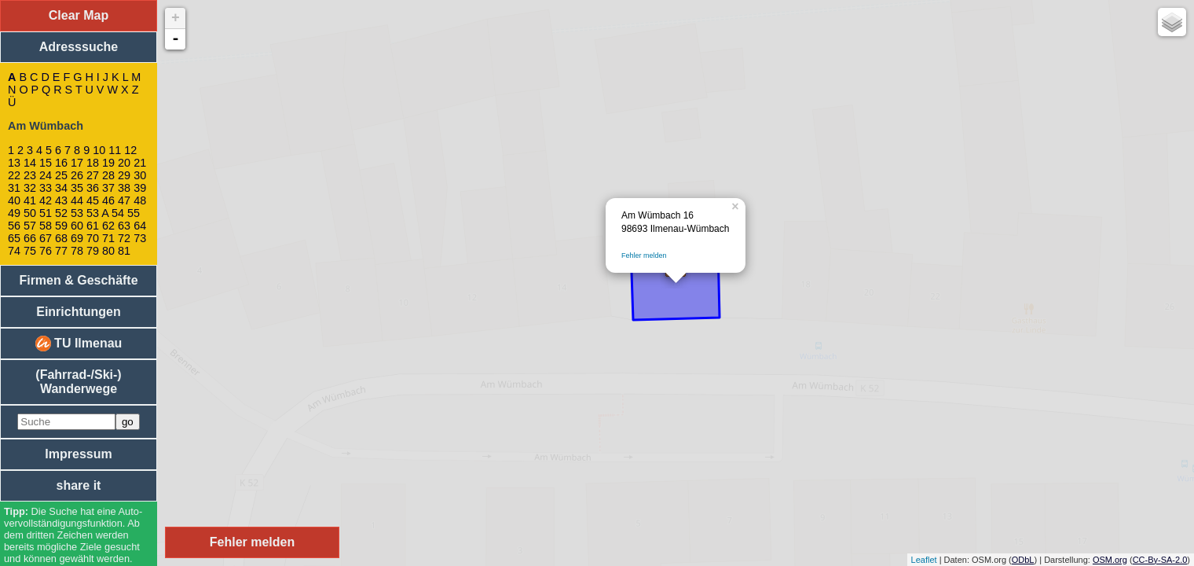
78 (77, 250)
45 (92, 200)
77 (61, 250)
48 (140, 200)
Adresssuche (79, 46)
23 (30, 175)
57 (30, 225)
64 (140, 225)
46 (108, 200)
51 (45, 213)
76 (45, 250)
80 (108, 250)
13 (14, 162)
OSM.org (1110, 559)
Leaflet (924, 559)
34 (61, 188)
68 (61, 238)
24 (45, 175)
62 (108, 225)
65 (14, 238)
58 (45, 225)
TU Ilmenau (79, 343)
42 (45, 200)
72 (124, 238)
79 (92, 250)
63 (124, 225)
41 (30, 200)
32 (30, 188)
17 (77, 162)
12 (130, 150)
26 (77, 175)
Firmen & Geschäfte (78, 280)
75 (30, 250)
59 (61, 225)
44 (77, 200)
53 (77, 213)
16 (61, 162)
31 (14, 188)
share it (79, 485)
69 (77, 238)
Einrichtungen (78, 311)
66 (30, 238)
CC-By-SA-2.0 (1160, 559)
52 (61, 213)
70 (92, 238)
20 (124, 162)
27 (92, 175)
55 (133, 213)
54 (118, 213)
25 (61, 175)
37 (108, 188)
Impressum (78, 454)
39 (140, 188)
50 (30, 213)
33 (45, 188)
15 (45, 162)
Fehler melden (644, 255)
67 (45, 238)
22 (14, 175)
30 (140, 175)
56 (14, 225)
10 (99, 150)
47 (124, 200)
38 (124, 188)
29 (124, 175)
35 (77, 188)
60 (77, 225)
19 (108, 162)
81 (124, 250)
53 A (97, 213)
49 (14, 213)
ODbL (1023, 559)
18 (92, 162)
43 (61, 200)
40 (14, 200)
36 (92, 188)
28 (108, 175)
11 (114, 150)
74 (14, 250)
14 (30, 162)
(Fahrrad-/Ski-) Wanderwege (78, 381)
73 (140, 238)
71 (108, 238)
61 (92, 225)
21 (140, 162)
